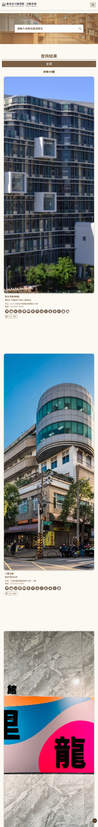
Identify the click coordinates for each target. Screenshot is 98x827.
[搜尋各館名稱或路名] (49, 29)
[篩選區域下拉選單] (49, 64)
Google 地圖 (11, 316)
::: (1, 2)
